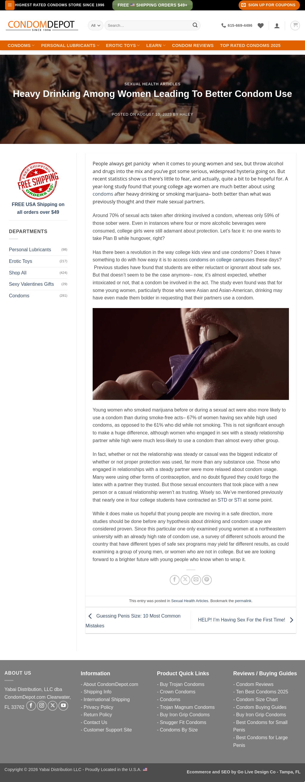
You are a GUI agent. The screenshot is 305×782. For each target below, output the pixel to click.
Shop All (18, 272)
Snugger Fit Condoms (183, 722)
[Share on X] (185, 580)
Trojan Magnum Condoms (187, 707)
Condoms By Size (179, 729)
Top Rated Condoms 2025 (250, 45)
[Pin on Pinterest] (207, 580)
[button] (10, 5)
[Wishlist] (261, 25)
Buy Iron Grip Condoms (185, 714)
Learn (156, 45)
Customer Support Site (108, 729)
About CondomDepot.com (110, 684)
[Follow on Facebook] (31, 706)
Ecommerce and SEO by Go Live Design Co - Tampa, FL (244, 772)
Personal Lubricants (70, 45)
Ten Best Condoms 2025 (262, 691)
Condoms (21, 45)
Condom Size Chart (257, 699)
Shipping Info (97, 691)
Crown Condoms (177, 691)
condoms (103, 194)
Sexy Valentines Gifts (31, 284)
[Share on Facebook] (175, 580)
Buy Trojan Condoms (182, 684)
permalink (243, 601)
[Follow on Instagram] (42, 706)
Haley (186, 114)
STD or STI (230, 500)
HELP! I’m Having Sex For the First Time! (247, 619)
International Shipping (107, 699)
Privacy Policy (98, 707)
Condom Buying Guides (261, 707)
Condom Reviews (193, 45)
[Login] (277, 25)
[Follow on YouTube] (63, 706)
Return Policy (98, 714)
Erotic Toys (123, 45)
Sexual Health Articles (152, 84)
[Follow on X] (52, 706)
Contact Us (95, 722)
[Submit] (195, 26)
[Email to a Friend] (196, 580)
